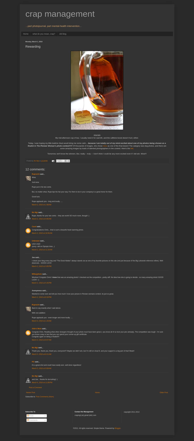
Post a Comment (35, 388)
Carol (34, 227)
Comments (32, 420)
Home (25, 34)
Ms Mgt (35, 212)
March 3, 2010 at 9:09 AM (41, 368)
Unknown (36, 241)
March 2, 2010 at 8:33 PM (41, 297)
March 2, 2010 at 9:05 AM (41, 219)
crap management (60, 14)
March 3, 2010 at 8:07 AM (41, 340)
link (132, 148)
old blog (62, 34)
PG (33, 362)
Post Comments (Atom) (45, 397)
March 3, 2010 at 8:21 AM (41, 354)
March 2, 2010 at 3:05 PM (41, 266)
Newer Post (30, 393)
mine (105, 146)
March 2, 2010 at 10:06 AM (42, 233)
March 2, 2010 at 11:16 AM (42, 250)
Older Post (164, 393)
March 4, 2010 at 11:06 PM (42, 383)
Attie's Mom (37, 329)
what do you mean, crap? (44, 34)
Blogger (118, 428)
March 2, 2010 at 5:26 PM (41, 283)
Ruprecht (36, 174)
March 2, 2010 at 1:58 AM (41, 205)
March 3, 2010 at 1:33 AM (41, 321)
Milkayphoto (37, 274)
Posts (30, 416)
